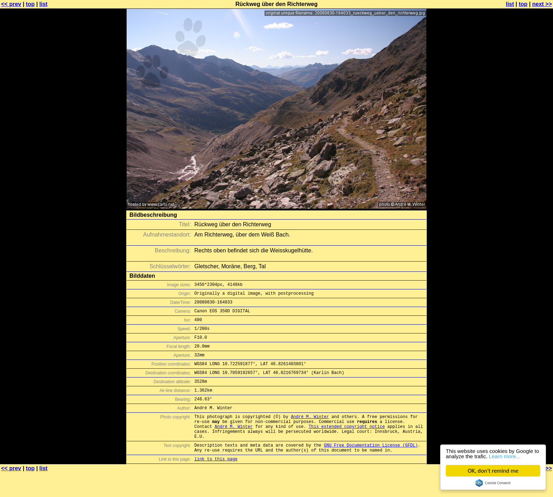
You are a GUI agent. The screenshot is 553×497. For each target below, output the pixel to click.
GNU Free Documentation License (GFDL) (371, 467)
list (44, 4)
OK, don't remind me (493, 470)
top (30, 4)
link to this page (215, 483)
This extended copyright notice (347, 445)
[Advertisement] (524, 174)
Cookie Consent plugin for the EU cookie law (493, 483)
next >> (542, 4)
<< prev (11, 4)
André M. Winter (310, 433)
